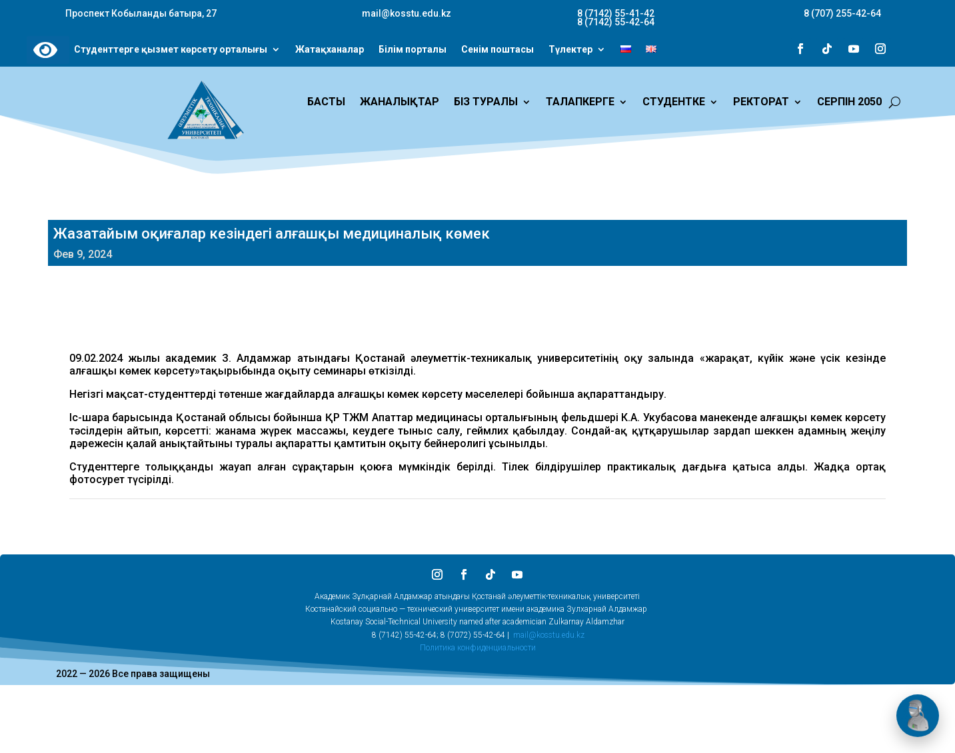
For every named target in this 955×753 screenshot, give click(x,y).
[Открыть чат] (917, 715)
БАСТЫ (326, 102)
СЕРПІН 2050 (849, 102)
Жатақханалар (329, 50)
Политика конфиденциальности (478, 647)
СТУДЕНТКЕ (673, 102)
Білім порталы (413, 50)
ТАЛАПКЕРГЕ (580, 102)
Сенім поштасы (497, 50)
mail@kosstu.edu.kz (548, 635)
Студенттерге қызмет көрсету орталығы (170, 50)
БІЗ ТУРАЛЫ (486, 102)
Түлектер (570, 50)
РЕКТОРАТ (761, 102)
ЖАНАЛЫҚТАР (399, 102)
